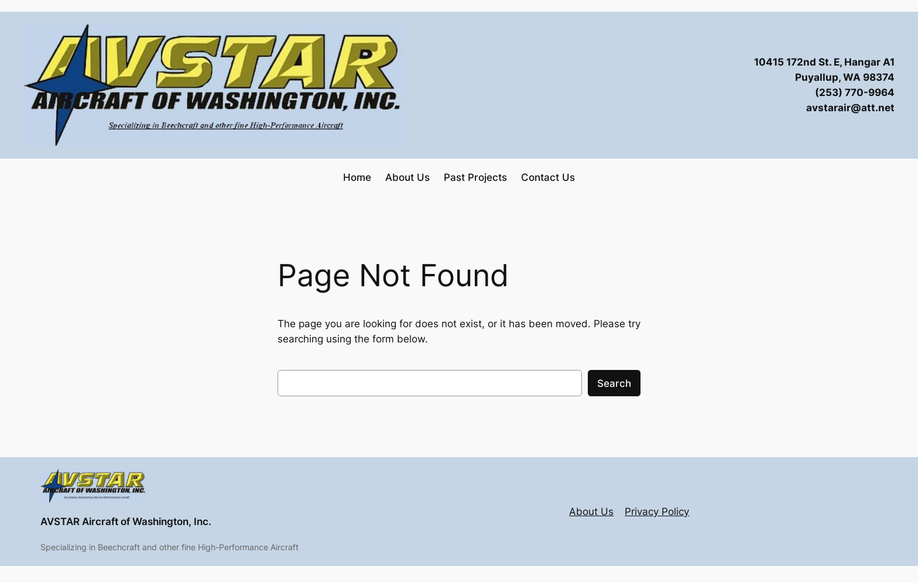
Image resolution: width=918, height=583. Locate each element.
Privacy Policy (657, 511)
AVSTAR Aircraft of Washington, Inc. (125, 521)
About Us (591, 511)
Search (614, 383)
